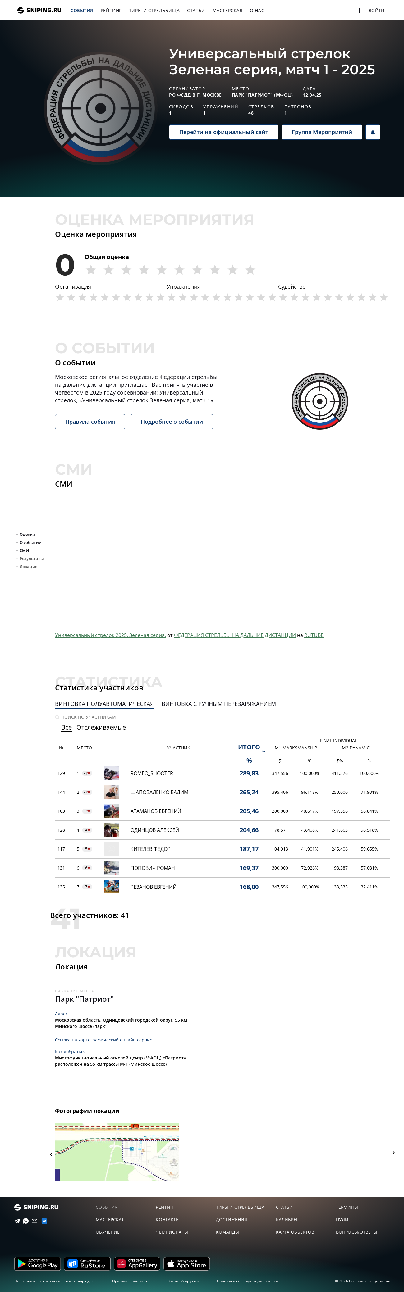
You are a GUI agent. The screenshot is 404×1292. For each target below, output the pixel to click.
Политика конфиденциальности (247, 1281)
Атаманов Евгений (156, 811)
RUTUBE (314, 635)
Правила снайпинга (131, 1281)
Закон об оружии (183, 1281)
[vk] (42, 1221)
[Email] (33, 1221)
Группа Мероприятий (322, 132)
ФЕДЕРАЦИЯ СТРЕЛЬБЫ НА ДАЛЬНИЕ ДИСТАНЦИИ (235, 635)
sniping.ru (39, 10)
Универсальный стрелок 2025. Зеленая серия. (110, 635)
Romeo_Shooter (152, 773)
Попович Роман (153, 868)
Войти (376, 10)
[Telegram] (15, 1221)
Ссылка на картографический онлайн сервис (103, 1040)
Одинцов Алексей (155, 830)
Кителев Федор (151, 849)
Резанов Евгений (154, 886)
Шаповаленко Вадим (159, 792)
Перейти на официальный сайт (223, 132)
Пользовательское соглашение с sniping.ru (54, 1281)
